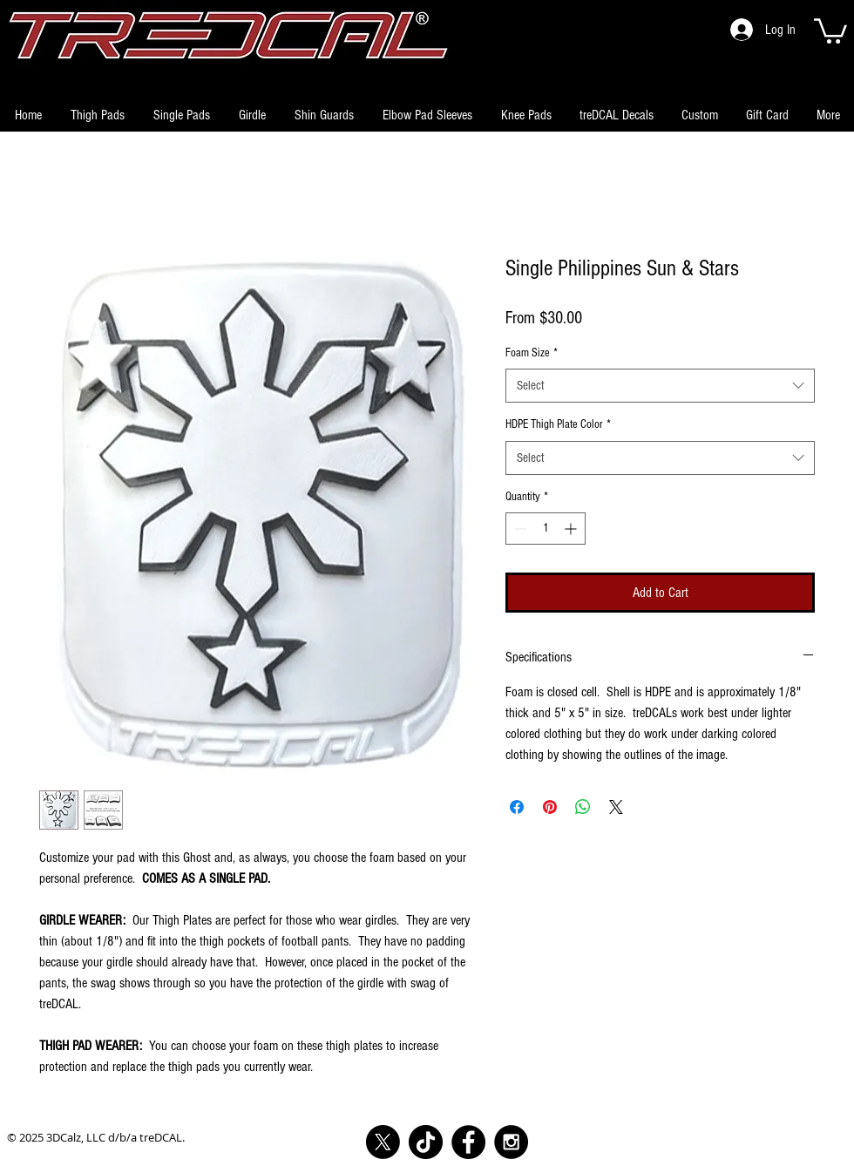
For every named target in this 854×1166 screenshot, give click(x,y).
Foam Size (531, 353)
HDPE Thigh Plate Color (558, 424)
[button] (830, 30)
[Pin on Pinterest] (549, 807)
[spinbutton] (545, 528)
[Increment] (572, 528)
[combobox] (660, 386)
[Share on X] (616, 807)
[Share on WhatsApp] (583, 807)
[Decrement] (519, 528)
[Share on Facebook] (516, 807)
